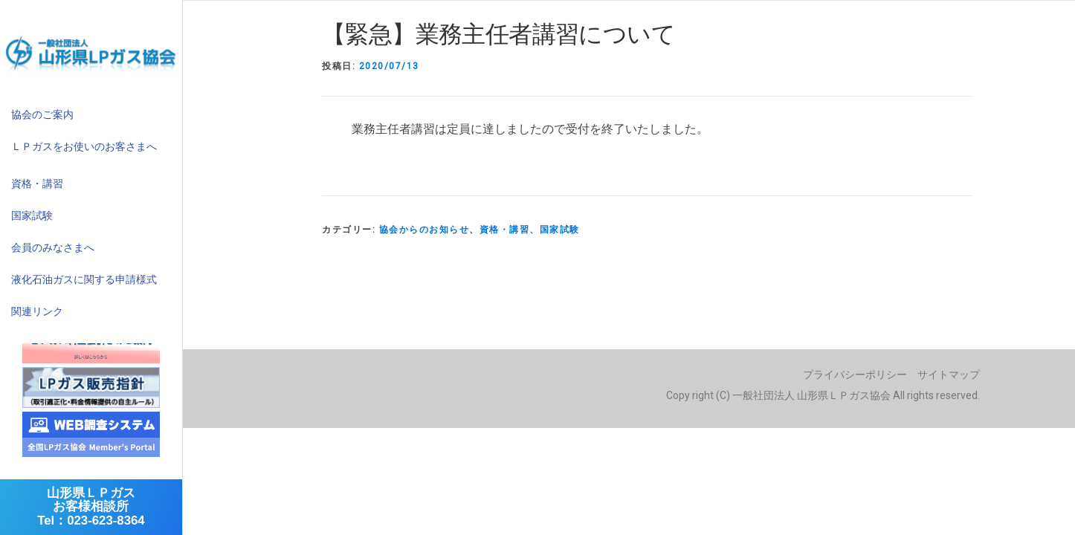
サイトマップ (948, 374)
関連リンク (37, 311)
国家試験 (32, 215)
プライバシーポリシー (855, 374)
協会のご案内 (42, 114)
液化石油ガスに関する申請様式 (84, 279)
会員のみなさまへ (52, 247)
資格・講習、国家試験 (530, 229)
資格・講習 (37, 183)
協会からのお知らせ (424, 229)
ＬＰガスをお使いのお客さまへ (84, 146)
